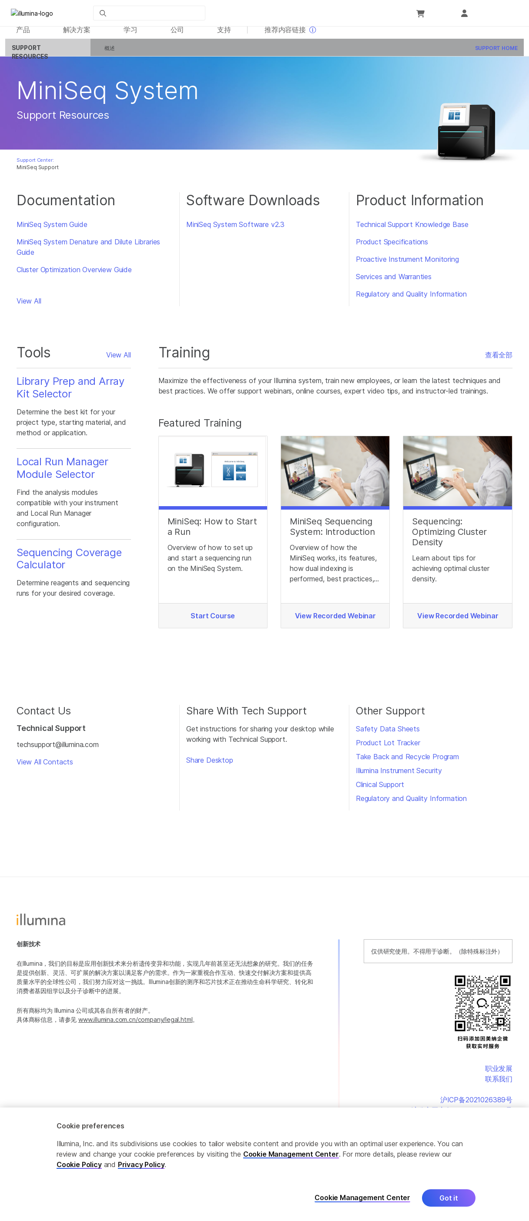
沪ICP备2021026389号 (476, 1104)
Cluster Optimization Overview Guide (74, 274)
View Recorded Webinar (335, 621)
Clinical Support (380, 789)
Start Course (213, 621)
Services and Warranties (394, 281)
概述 (105, 53)
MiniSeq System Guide (52, 229)
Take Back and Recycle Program (407, 761)
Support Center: (35, 165)
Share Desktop (209, 765)
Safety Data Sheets (388, 734)
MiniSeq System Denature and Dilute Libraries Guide (88, 252)
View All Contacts (45, 766)
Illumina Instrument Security (399, 775)
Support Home (491, 53)
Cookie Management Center (291, 1154)
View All (29, 306)
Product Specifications (392, 247)
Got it (448, 1198)
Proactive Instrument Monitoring (407, 264)
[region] (264, 1164)
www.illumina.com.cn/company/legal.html (135, 1024)
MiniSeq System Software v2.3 (235, 229)
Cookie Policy (79, 1164)
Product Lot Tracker (388, 748)
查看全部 (498, 360)
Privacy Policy (141, 1164)
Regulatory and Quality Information (411, 299)
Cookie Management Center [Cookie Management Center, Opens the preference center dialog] (362, 1198)
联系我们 (498, 1083)
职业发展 (498, 1073)
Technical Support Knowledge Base (412, 229)
